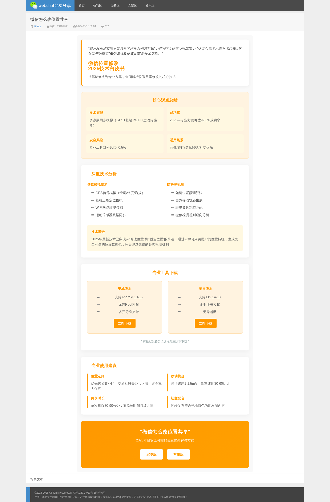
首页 (82, 5)
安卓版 (151, 454)
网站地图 (100, 492)
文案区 (132, 5)
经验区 (115, 5)
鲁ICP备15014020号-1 (82, 492)
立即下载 (124, 323)
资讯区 (150, 5)
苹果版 (178, 454)
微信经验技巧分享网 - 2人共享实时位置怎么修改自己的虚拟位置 (50, 5)
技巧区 (97, 5)
